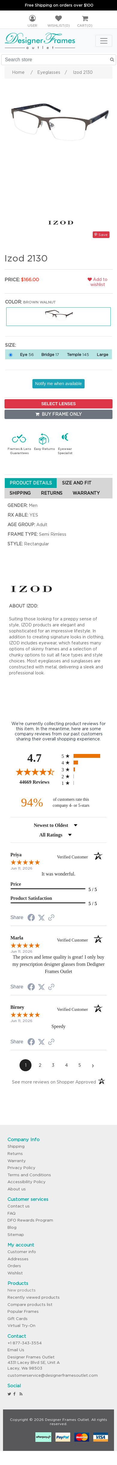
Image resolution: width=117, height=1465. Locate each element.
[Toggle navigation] (103, 41)
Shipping (16, 1146)
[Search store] (58, 59)
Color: (13, 302)
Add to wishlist (97, 282)
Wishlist (15, 1273)
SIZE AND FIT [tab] (77, 483)
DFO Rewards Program (30, 1220)
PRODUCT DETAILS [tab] (31, 483)
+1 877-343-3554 (25, 1343)
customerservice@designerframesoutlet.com (53, 1375)
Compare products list (30, 1304)
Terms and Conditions (29, 1175)
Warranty (17, 1161)
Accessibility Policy (27, 1182)
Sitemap (16, 1234)
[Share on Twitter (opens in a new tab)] (41, 917)
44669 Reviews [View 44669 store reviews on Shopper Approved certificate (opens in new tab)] (39, 782)
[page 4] (66, 1065)
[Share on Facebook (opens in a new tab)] (31, 918)
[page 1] (26, 1065)
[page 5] (79, 1065)
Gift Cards (18, 1318)
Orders (14, 1266)
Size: (10, 345)
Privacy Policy (21, 1167)
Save (101, 235)
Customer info (22, 1251)
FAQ (12, 1213)
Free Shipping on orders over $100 (59, 5)
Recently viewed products (34, 1297)
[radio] (84, 756)
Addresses (18, 1259)
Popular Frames (23, 1311)
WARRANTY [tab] (86, 493)
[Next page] (93, 1065)
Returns (15, 1153)
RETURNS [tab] (51, 493)
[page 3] (53, 1065)
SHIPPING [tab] (20, 493)
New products (22, 1290)
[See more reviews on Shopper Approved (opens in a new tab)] (51, 918)
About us (17, 1189)
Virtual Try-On (21, 1325)
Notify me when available (58, 383)
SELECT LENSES (58, 403)
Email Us (16, 1350)
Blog (12, 1227)
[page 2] (40, 1065)
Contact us (19, 1206)
